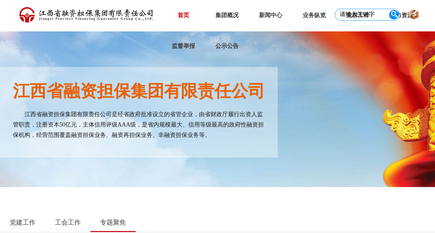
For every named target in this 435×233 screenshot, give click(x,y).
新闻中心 (270, 15)
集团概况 (227, 15)
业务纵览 (314, 15)
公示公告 (227, 46)
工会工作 (68, 222)
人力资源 (401, 15)
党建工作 (23, 222)
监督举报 (183, 46)
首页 (183, 15)
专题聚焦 (113, 222)
